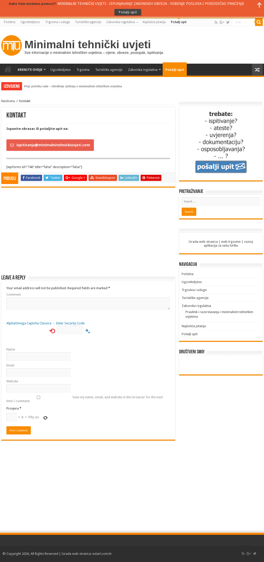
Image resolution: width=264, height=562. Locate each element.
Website (12, 381)
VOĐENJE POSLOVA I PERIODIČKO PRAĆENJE (207, 4)
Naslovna (8, 101)
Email (10, 365)
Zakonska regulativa (120, 22)
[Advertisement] (88, 234)
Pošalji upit (179, 22)
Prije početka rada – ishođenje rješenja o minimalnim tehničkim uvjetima (73, 86)
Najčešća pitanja (154, 22)
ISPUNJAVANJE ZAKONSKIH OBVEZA (138, 4)
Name (10, 349)
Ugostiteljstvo (30, 22)
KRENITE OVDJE (30, 70)
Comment (13, 294)
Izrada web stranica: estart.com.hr (87, 554)
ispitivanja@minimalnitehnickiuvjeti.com (50, 145)
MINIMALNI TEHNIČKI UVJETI (81, 4)
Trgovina (83, 70)
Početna (9, 22)
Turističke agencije (88, 22)
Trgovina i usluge (57, 22)
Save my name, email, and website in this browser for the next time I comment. (84, 399)
